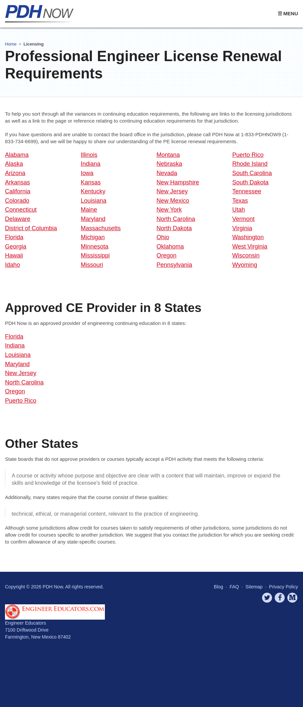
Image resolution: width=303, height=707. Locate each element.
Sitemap (253, 586)
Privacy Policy (283, 586)
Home (11, 44)
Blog (218, 586)
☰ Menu (288, 13)
